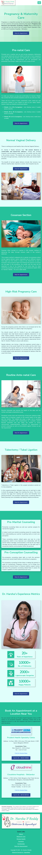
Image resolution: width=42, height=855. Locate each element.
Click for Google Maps (21, 753)
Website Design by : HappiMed (21, 852)
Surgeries (21, 841)
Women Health (21, 839)
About (21, 834)
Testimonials (21, 844)
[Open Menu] (39, 2)
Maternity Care (21, 836)
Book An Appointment (21, 846)
